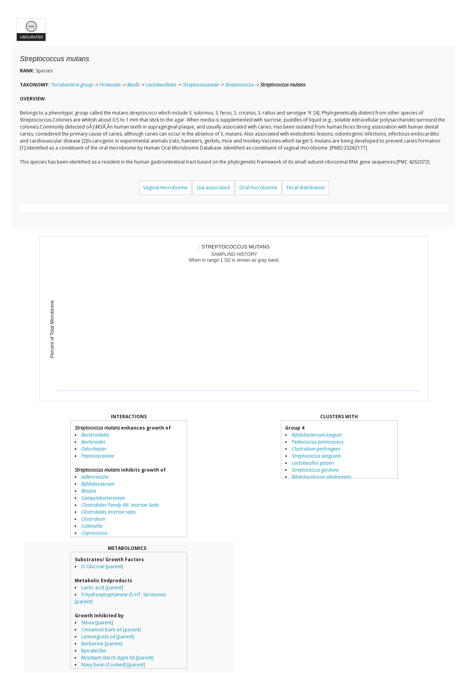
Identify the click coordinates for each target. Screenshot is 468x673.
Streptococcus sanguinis (316, 456)
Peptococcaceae (97, 456)
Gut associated (213, 187)
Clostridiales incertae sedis (108, 512)
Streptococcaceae (201, 84)
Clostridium (93, 519)
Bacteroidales (95, 435)
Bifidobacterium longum (317, 435)
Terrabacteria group (72, 84)
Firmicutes (110, 84)
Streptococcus (239, 84)
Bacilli (133, 84)
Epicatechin (93, 650)
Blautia (88, 491)
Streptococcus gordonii (315, 470)
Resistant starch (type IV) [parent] (117, 657)
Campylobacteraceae (103, 498)
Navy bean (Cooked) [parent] (113, 664)
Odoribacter (94, 449)
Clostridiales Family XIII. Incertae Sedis (120, 505)
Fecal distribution (306, 187)
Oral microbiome (258, 187)
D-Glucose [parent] (102, 566)
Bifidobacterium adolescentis (321, 477)
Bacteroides (93, 442)
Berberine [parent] (102, 643)
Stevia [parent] (97, 622)
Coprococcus (94, 533)
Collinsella (91, 526)
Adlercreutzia (95, 477)
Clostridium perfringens (316, 449)
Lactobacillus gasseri (313, 463)
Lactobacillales (161, 84)
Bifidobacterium (97, 484)
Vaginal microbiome (165, 187)
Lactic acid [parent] (102, 587)
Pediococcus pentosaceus (318, 442)
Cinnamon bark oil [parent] (111, 629)
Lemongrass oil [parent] (107, 636)
